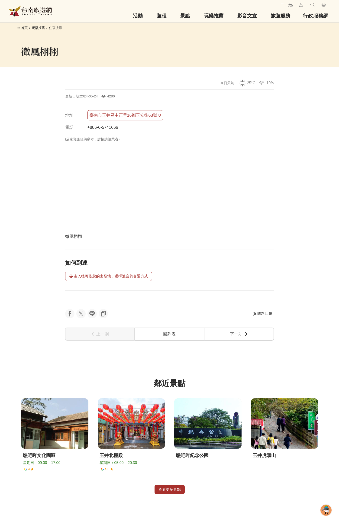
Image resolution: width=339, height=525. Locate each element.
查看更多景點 (169, 489)
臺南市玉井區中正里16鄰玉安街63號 (125, 115)
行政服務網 (315, 16)
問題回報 (262, 314)
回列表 (169, 334)
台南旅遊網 (30, 11)
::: (282, 4)
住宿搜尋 (55, 28)
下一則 (239, 334)
